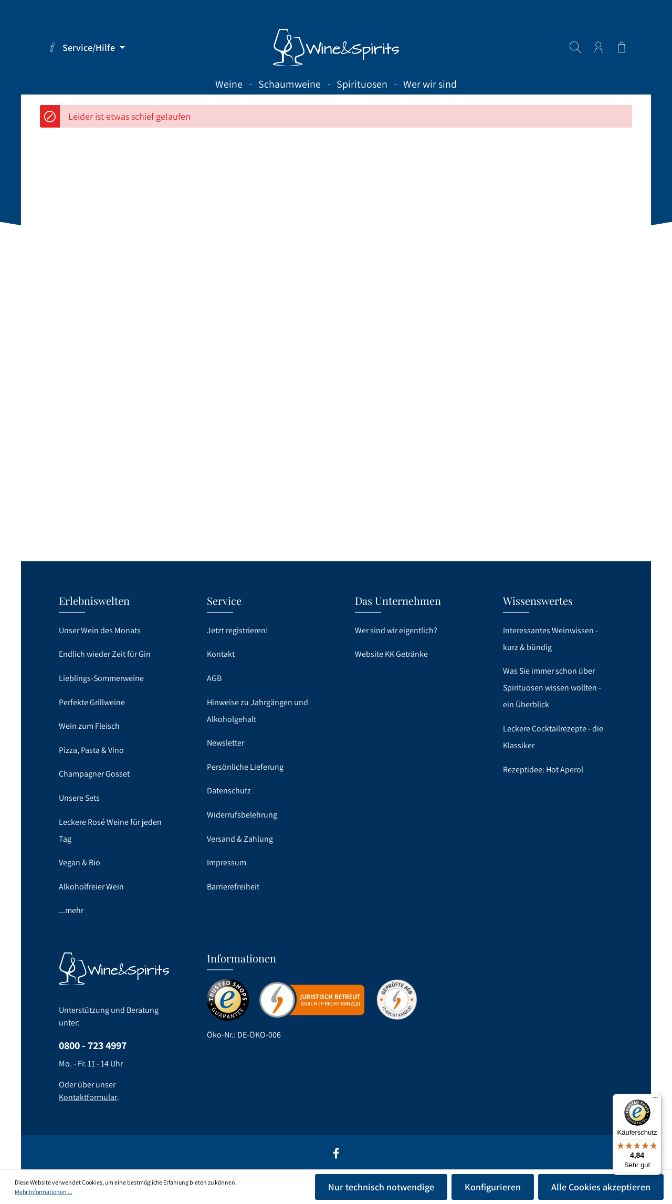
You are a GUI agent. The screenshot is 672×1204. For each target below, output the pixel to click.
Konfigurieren (493, 1187)
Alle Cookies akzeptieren (600, 1187)
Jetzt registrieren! (237, 630)
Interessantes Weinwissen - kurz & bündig (550, 639)
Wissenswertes (538, 600)
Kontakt (221, 653)
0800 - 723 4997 (93, 1045)
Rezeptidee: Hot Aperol (543, 769)
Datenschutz (229, 790)
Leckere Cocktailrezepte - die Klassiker (553, 737)
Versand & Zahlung (240, 838)
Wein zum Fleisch (89, 725)
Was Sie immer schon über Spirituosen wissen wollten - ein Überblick (552, 687)
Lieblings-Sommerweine (101, 678)
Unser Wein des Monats (100, 630)
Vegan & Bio (79, 862)
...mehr (71, 910)
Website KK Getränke (391, 653)
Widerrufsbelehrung (242, 814)
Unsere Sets (79, 797)
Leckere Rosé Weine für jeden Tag (110, 830)
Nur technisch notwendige (381, 1187)
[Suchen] (575, 47)
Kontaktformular (88, 1097)
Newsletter (225, 742)
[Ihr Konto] (598, 47)
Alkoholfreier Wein (91, 886)
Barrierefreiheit (233, 886)
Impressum (226, 862)
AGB (214, 678)
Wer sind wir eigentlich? (396, 630)
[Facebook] (336, 1156)
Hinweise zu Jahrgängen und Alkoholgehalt (257, 711)
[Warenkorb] (621, 47)
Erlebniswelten (94, 600)
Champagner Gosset (94, 773)
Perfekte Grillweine (92, 702)
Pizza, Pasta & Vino (91, 750)
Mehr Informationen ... (43, 1192)
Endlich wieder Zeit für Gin (105, 653)
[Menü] (655, 1100)
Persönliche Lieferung (245, 766)
